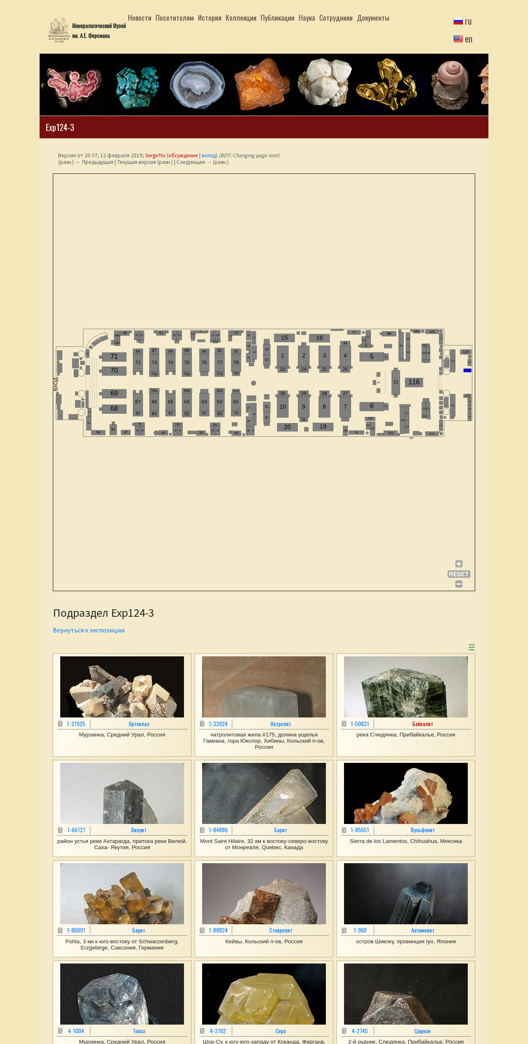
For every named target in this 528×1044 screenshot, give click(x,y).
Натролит (281, 724)
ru (468, 20)
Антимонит (422, 930)
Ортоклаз (139, 724)
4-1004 (76, 1031)
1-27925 (76, 724)
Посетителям (175, 17)
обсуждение (183, 155)
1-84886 (218, 830)
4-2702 (218, 1031)
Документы (373, 17)
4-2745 (360, 1031)
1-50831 (360, 724)
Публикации (278, 17)
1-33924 (218, 724)
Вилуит (138, 830)
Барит (280, 830)
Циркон (423, 1031)
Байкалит (422, 724)
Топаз (139, 1031)
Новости (139, 17)
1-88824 (218, 930)
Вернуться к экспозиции (89, 630)
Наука (307, 17)
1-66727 (76, 830)
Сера (281, 1031)
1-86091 (76, 930)
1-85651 (360, 830)
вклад (209, 155)
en (468, 38)
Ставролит (280, 930)
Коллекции (241, 17)
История (210, 17)
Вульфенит (423, 830)
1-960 (360, 930)
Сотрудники (336, 17)
